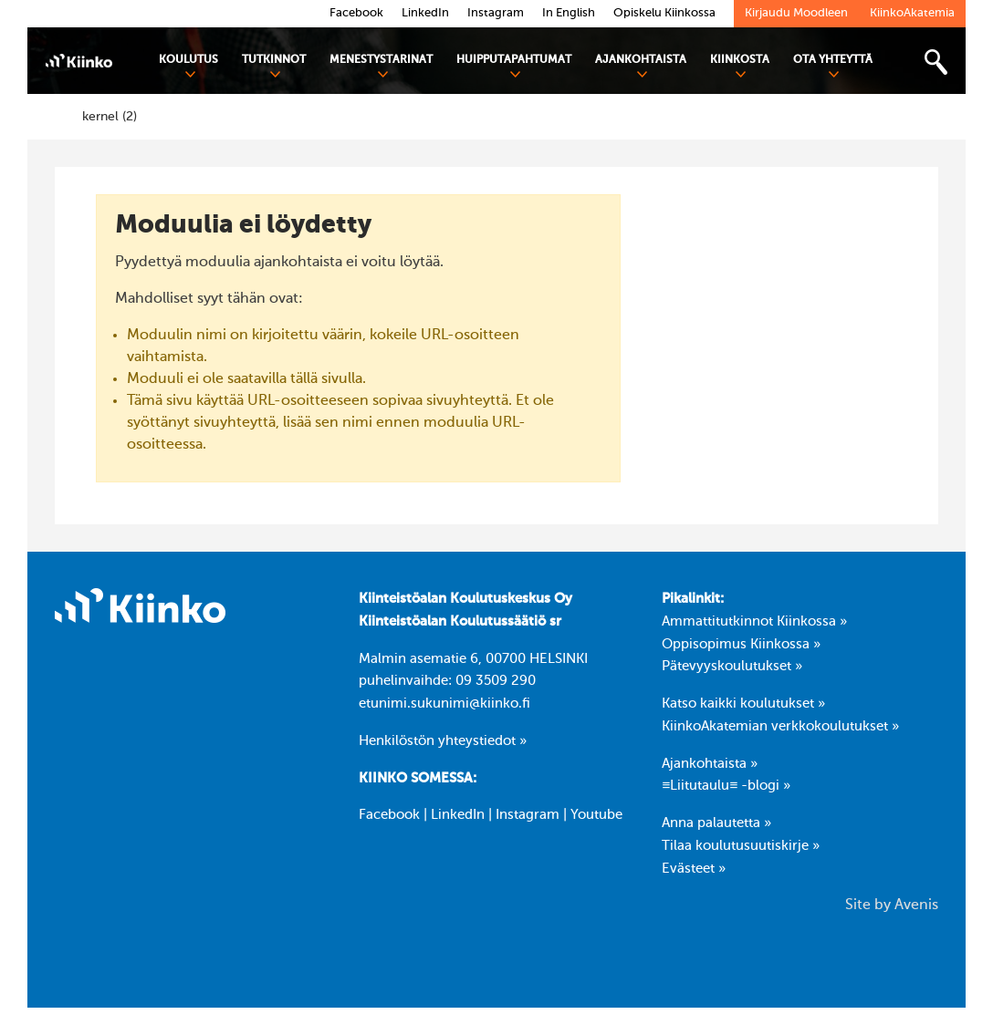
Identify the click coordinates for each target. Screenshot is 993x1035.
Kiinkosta (739, 67)
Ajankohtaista (640, 67)
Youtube (596, 815)
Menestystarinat (381, 67)
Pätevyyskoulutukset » (732, 666)
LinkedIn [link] (425, 13)
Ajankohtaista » (710, 764)
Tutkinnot (274, 67)
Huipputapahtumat (513, 67)
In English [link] (568, 13)
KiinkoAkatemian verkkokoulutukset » (780, 726)
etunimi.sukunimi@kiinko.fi (444, 704)
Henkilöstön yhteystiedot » (443, 741)
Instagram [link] (495, 13)
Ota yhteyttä (833, 67)
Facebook (389, 815)
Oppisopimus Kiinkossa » (741, 644)
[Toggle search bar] (935, 62)
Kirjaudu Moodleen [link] (796, 13)
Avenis (916, 905)
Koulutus (188, 67)
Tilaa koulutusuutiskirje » (741, 846)
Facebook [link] (356, 13)
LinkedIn (458, 815)
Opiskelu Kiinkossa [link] (664, 13)
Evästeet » (694, 869)
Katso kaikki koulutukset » (743, 704)
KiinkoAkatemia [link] (912, 13)
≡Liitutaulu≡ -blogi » (726, 786)
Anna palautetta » (716, 823)
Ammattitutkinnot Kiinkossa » (754, 622)
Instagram (527, 815)
